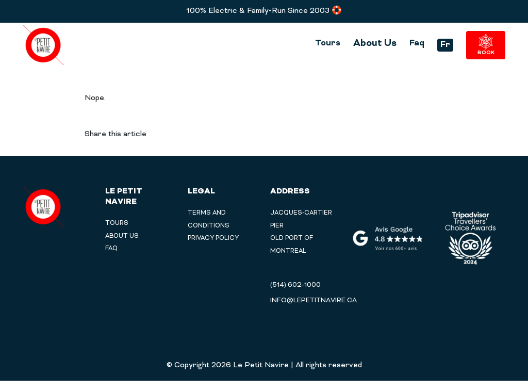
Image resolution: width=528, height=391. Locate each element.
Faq (409, 43)
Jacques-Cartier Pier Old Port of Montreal (303, 238)
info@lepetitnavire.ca (313, 311)
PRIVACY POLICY (216, 246)
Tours (318, 43)
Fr (438, 45)
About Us (366, 43)
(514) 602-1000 (295, 295)
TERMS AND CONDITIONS (210, 223)
